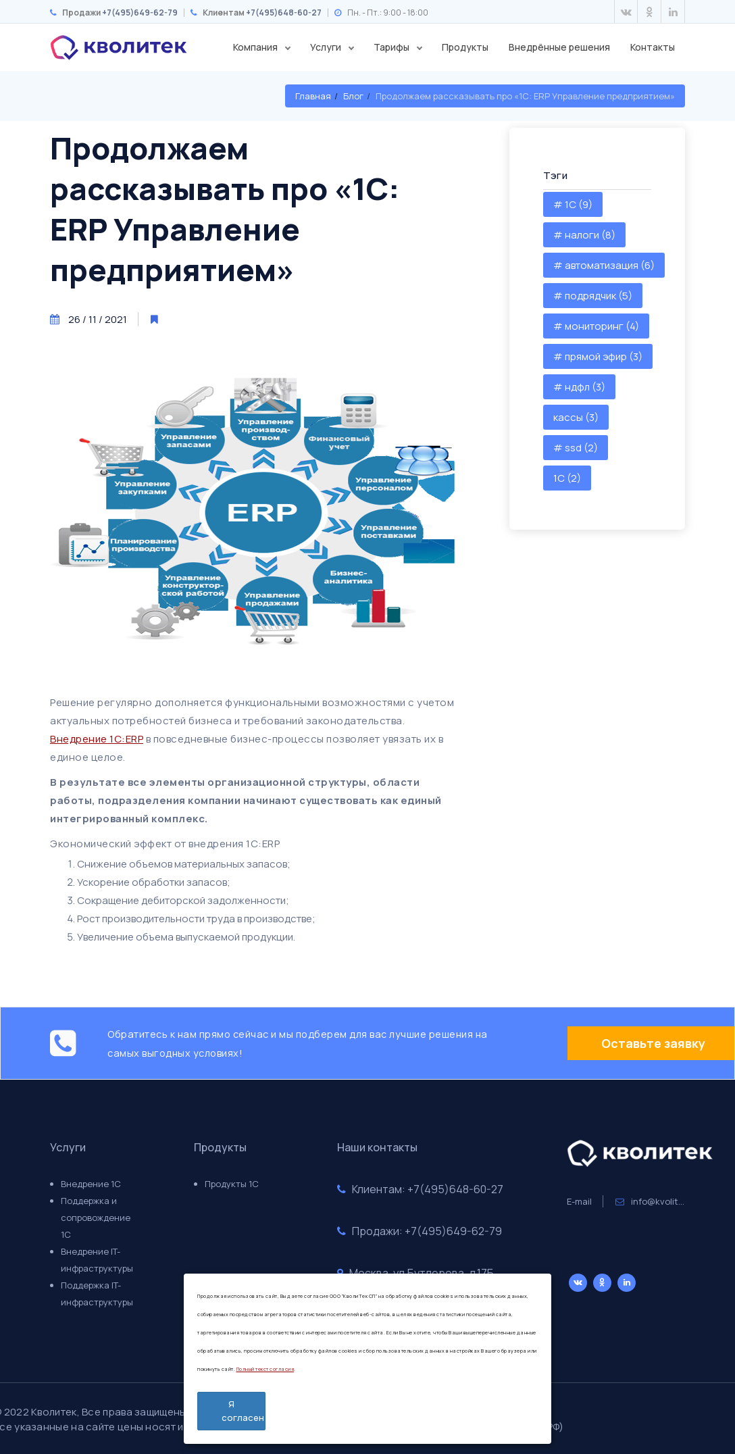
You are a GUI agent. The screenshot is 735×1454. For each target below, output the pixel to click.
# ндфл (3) (579, 387)
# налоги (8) (584, 235)
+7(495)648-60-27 (284, 12)
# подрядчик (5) (592, 296)
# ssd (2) (575, 448)
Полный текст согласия (265, 1369)
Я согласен (243, 1411)
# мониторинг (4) (596, 326)
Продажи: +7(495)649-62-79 (419, 1231)
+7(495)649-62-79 (140, 12)
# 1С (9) (572, 204)
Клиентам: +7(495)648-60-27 (420, 1189)
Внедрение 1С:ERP (96, 739)
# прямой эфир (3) (597, 356)
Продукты (465, 47)
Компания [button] (256, 47)
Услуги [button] (326, 47)
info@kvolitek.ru (657, 1201)
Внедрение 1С (91, 1184)
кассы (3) (576, 417)
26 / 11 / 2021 (97, 319)
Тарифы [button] (392, 47)
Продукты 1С (232, 1184)
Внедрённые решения (559, 47)
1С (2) (567, 478)
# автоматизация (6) (604, 265)
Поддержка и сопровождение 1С (95, 1217)
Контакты (652, 47)
